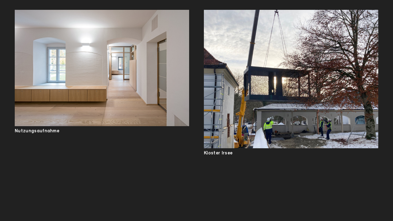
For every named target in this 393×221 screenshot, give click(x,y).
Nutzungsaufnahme (37, 131)
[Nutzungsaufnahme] (102, 68)
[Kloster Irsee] (291, 79)
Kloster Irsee (218, 153)
